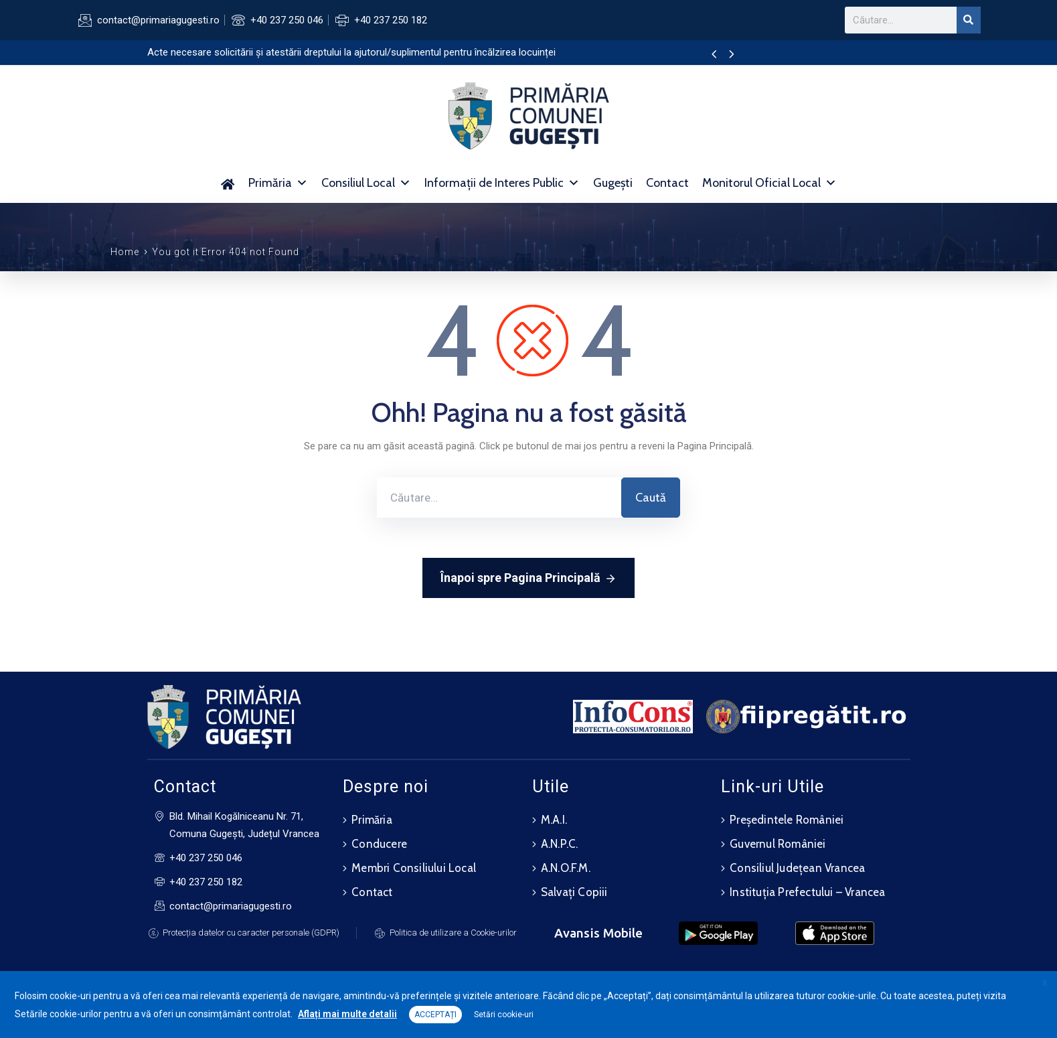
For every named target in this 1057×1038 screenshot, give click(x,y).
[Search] (969, 20)
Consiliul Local (366, 183)
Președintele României (786, 819)
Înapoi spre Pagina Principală (528, 579)
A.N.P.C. (559, 843)
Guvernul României (777, 843)
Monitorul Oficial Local (769, 183)
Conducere (379, 843)
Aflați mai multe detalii (347, 1014)
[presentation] (714, 55)
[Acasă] (228, 183)
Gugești (613, 182)
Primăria (278, 183)
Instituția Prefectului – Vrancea (807, 892)
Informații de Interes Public (502, 183)
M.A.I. (554, 819)
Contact (667, 182)
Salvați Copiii (574, 892)
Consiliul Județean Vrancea (797, 868)
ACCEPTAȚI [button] (435, 1014)
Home (124, 251)
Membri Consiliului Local (413, 868)
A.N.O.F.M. (565, 868)
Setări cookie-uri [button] (504, 1014)
